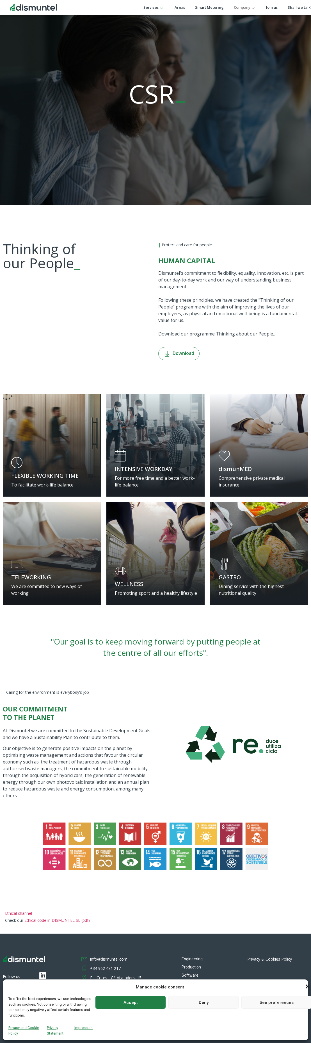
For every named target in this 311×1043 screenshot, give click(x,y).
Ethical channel (18, 913)
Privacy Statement (55, 1030)
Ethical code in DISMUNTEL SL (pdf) (57, 920)
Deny (204, 1002)
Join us (272, 7)
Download (179, 353)
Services (153, 7)
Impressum (83, 1028)
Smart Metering (209, 7)
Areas (180, 7)
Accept (131, 1002)
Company (245, 7)
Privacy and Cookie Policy (23, 1030)
